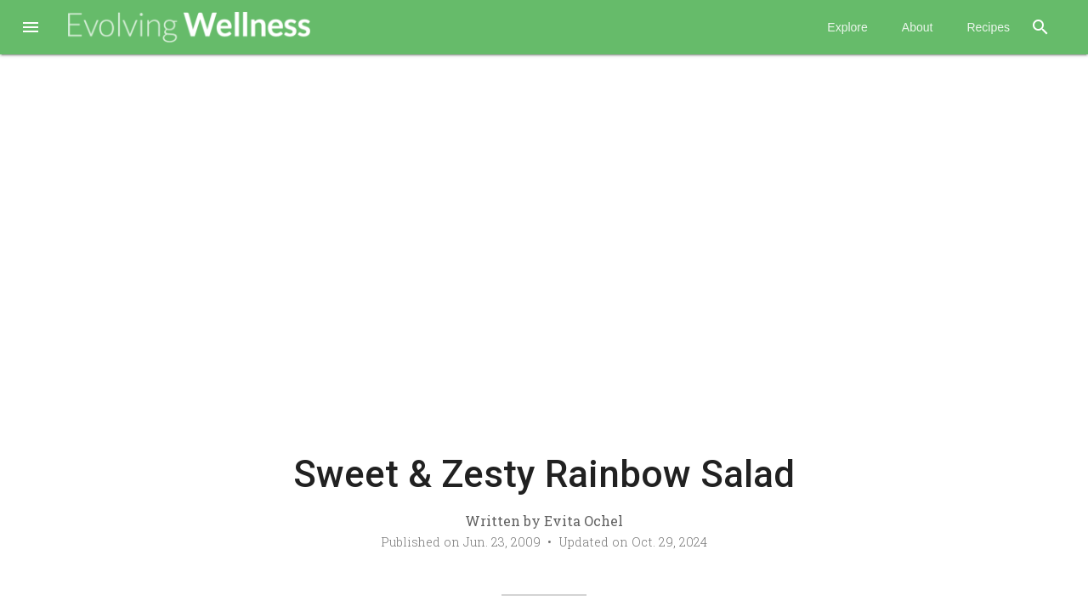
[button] (30, 28)
